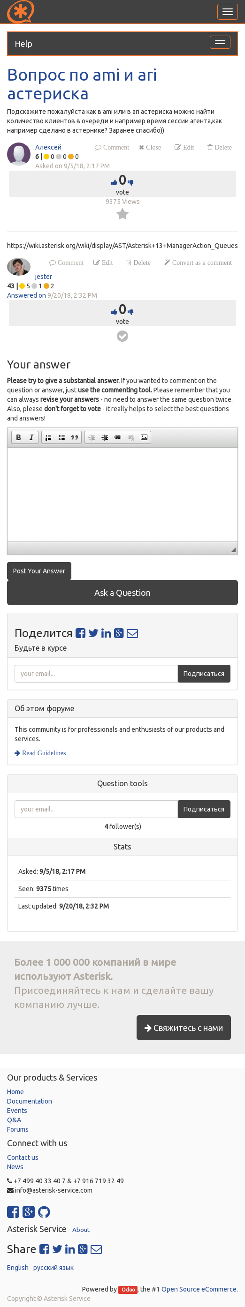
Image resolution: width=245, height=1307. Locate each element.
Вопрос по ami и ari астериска (82, 84)
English (18, 1267)
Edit (187, 147)
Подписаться (204, 673)
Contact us (22, 1157)
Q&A (14, 1120)
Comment (115, 147)
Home (15, 1092)
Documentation (29, 1101)
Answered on (26, 295)
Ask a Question (122, 592)
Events (17, 1110)
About (81, 1229)
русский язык (53, 1267)
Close (152, 147)
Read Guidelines (43, 753)
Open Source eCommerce (199, 1289)
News (15, 1167)
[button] (18, 437)
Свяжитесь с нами (184, 1027)
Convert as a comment (201, 262)
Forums (18, 1129)
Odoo (128, 1289)
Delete (222, 147)
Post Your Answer (39, 571)
